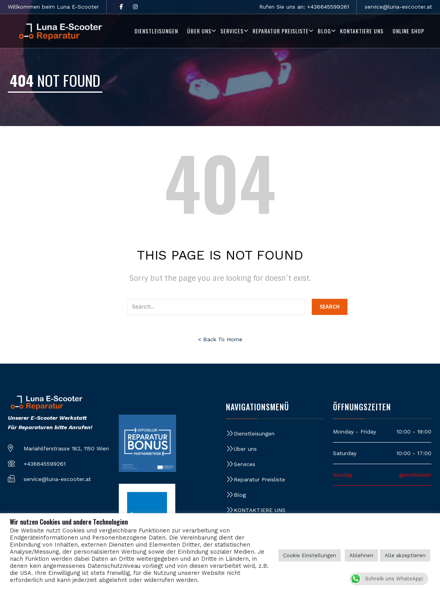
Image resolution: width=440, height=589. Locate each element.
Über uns (245, 449)
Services (244, 464)
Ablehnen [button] (361, 555)
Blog (240, 495)
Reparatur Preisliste (259, 479)
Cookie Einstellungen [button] (309, 555)
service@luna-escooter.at (398, 7)
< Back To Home (220, 339)
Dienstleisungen (254, 433)
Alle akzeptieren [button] (405, 555)
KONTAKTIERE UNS (259, 510)
